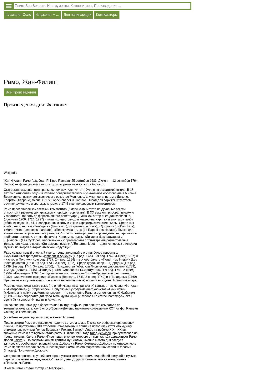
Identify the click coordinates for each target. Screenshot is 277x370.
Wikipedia (10, 172)
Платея (54, 276)
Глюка (91, 322)
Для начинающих (77, 15)
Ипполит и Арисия (57, 256)
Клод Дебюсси (100, 333)
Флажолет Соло (18, 15)
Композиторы (107, 15)
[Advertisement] (97, 50)
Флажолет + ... (47, 15)
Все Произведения (21, 92)
